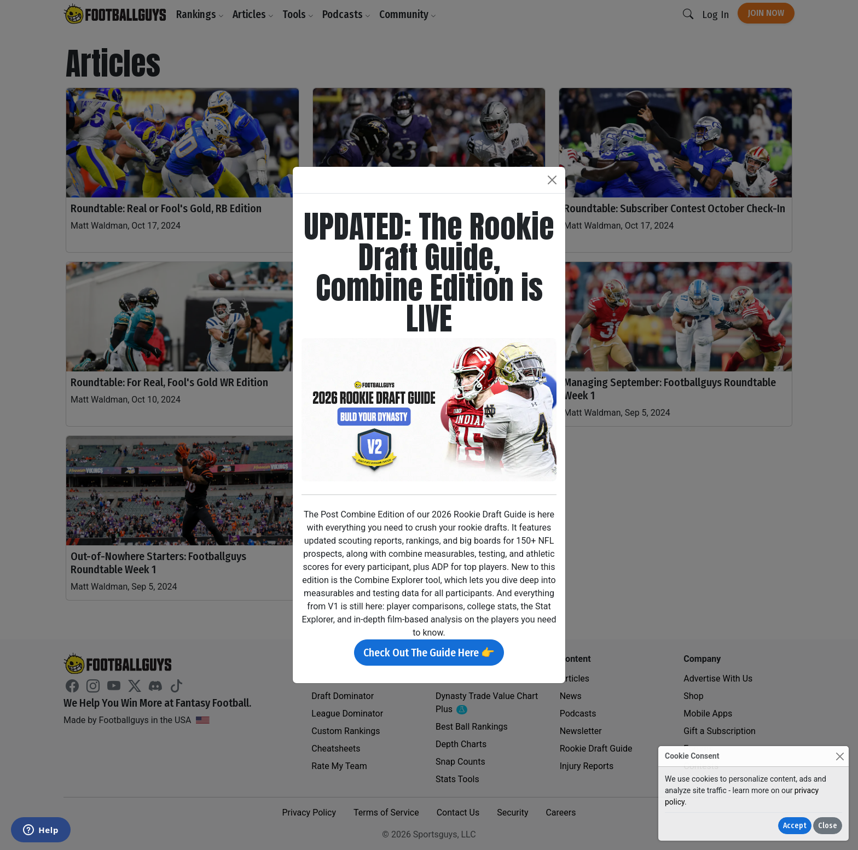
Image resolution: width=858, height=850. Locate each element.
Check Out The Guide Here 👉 (429, 652)
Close (827, 825)
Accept (795, 825)
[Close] (839, 756)
